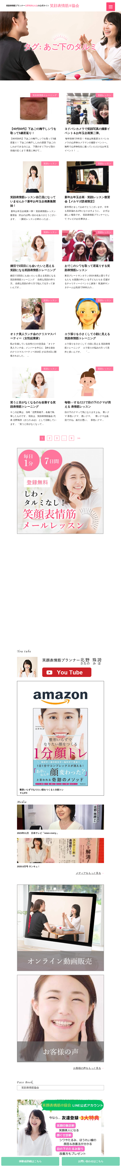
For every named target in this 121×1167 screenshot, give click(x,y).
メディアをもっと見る (88, 873)
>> (78, 438)
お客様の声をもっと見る (87, 1068)
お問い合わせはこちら (90, 1161)
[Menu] (110, 6)
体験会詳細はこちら (30, 1161)
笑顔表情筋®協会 (64, 6)
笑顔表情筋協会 (30, 1087)
